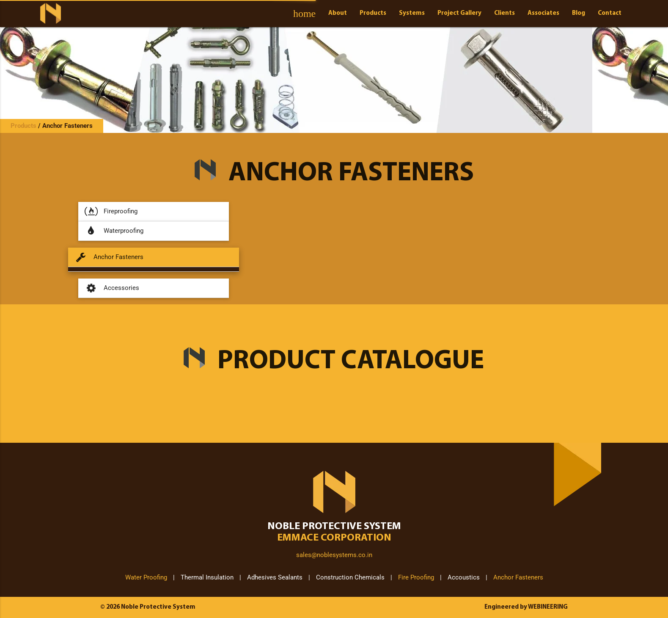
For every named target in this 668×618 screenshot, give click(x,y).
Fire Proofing (416, 577)
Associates (543, 13)
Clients (504, 13)
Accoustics (464, 577)
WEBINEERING (548, 607)
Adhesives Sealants (274, 577)
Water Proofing (146, 577)
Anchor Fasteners (67, 126)
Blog (578, 13)
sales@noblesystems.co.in (334, 555)
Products (373, 13)
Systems (412, 13)
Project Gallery (459, 13)
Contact (609, 13)
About (337, 13)
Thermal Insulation (207, 577)
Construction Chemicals (350, 577)
